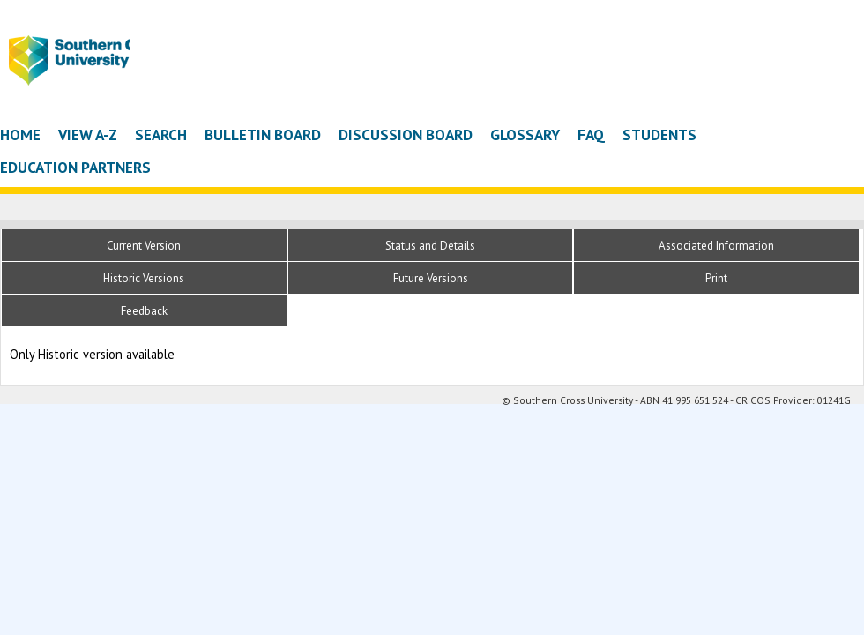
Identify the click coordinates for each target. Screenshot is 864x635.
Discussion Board (406, 134)
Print (716, 278)
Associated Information (716, 245)
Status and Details (430, 245)
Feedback (144, 310)
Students (659, 134)
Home (20, 134)
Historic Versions (143, 278)
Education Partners (75, 167)
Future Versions (430, 278)
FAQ (591, 134)
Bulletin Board (263, 134)
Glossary (525, 134)
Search (161, 134)
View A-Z (87, 134)
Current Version (144, 245)
